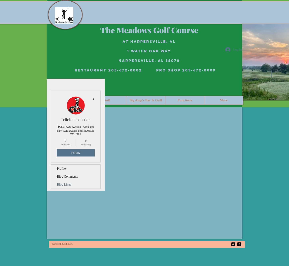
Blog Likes (64, 184)
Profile (61, 168)
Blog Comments (67, 176)
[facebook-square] (239, 244)
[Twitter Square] (233, 244)
